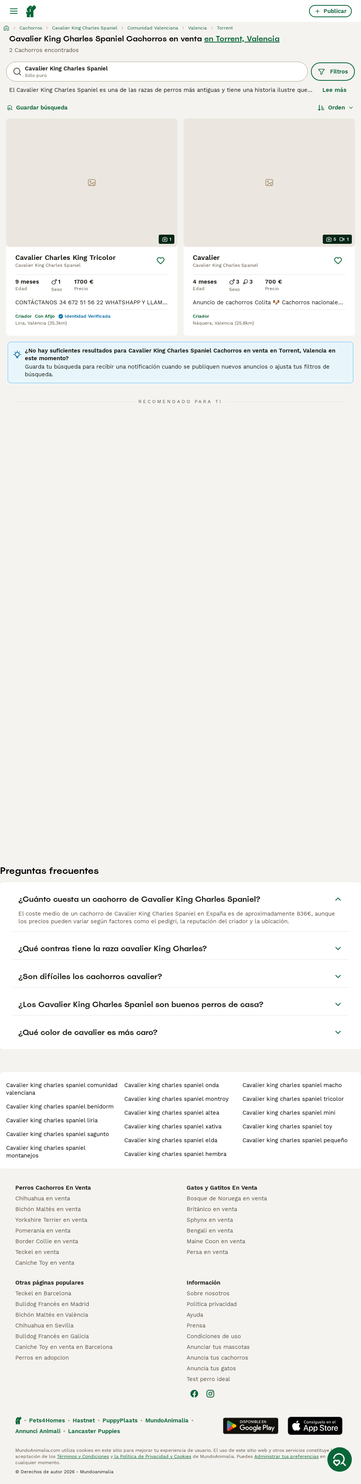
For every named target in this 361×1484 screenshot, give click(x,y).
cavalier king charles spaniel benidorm (60, 1106)
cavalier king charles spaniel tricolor (293, 1098)
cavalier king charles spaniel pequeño (295, 1140)
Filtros (333, 71)
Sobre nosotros (208, 1293)
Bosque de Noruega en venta (227, 1198)
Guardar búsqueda (37, 107)
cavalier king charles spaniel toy (287, 1126)
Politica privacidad (212, 1304)
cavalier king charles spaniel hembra (175, 1154)
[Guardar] (160, 260)
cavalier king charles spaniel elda (170, 1140)
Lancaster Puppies (94, 1431)
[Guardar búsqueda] (339, 1459)
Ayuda (195, 1314)
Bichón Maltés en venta (48, 1209)
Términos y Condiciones (83, 1456)
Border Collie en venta (46, 1241)
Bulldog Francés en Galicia (52, 1336)
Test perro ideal (208, 1379)
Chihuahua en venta (42, 1198)
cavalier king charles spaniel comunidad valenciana (61, 1089)
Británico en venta (212, 1209)
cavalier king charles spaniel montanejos (45, 1151)
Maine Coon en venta (216, 1241)
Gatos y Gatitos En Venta (222, 1187)
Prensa (196, 1325)
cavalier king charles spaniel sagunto (57, 1134)
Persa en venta (207, 1252)
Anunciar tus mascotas (218, 1347)
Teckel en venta (37, 1252)
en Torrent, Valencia (242, 38)
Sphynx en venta (210, 1219)
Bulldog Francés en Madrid (52, 1304)
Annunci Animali (37, 1431)
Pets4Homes (47, 1420)
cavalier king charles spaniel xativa (172, 1126)
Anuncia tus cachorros (217, 1357)
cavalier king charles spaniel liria (52, 1120)
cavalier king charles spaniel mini (288, 1112)
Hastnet (84, 1420)
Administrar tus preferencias (286, 1456)
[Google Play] (250, 1426)
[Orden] (336, 107)
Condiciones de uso (214, 1336)
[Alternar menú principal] (13, 11)
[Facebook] (194, 1393)
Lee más (334, 90)
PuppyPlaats (120, 1420)
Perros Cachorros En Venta (53, 1187)
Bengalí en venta (210, 1230)
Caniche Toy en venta (44, 1262)
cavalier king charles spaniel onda (171, 1085)
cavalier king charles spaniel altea (171, 1112)
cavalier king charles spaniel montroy (176, 1098)
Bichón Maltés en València (51, 1314)
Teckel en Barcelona (43, 1293)
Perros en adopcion (42, 1357)
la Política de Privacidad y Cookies (152, 1456)
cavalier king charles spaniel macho (292, 1085)
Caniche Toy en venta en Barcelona (63, 1347)
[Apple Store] (315, 1426)
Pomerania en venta (42, 1230)
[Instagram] (210, 1393)
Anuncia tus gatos (211, 1368)
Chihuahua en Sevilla (44, 1325)
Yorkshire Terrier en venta (51, 1219)
